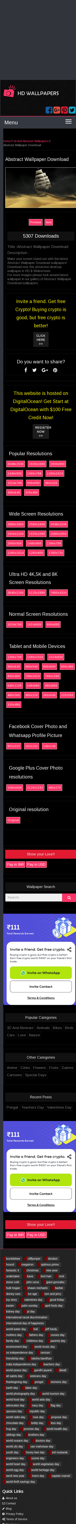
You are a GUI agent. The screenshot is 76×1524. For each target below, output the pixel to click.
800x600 (43, 483)
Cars (20, 1035)
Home (16, 141)
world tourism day (53, 1393)
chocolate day (15, 1423)
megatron (27, 1264)
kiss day (56, 1423)
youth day (12, 1452)
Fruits (63, 1068)
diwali (62, 1370)
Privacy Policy (13, 1513)
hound (10, 1264)
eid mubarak (59, 1452)
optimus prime (50, 1264)
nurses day (57, 1335)
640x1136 (24, 685)
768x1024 (42, 676)
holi (35, 1329)
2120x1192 (45, 787)
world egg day (15, 1470)
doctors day (43, 1440)
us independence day (19, 1352)
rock (61, 1276)
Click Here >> (50, 339)
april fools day (53, 1305)
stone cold (12, 1282)
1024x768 (24, 483)
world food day (15, 1399)
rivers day (38, 1475)
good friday (57, 1299)
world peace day (16, 1370)
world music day (44, 1346)
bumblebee (13, 1258)
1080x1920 (45, 657)
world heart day (16, 1464)
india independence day (21, 1364)
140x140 (59, 746)
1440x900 (24, 473)
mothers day (14, 1335)
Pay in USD (46, 865)
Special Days (45, 1075)
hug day (11, 1428)
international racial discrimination (26, 1317)
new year (52, 1270)
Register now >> (52, 431)
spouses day (14, 1411)
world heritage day (42, 1470)
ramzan (45, 1352)
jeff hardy (51, 1329)
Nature (44, 1035)
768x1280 (62, 676)
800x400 (23, 676)
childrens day (34, 1340)
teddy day (37, 1423)
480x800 (61, 685)
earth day (12, 1387)
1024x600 (44, 624)
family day (12, 1340)
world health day (57, 1428)
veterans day (38, 1376)
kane (30, 1276)
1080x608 (24, 787)
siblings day (13, 1434)
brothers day (36, 1434)
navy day (37, 1405)
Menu (11, 122)
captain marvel (61, 1475)
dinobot (52, 1258)
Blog (7, 1508)
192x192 (41, 746)
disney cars (13, 1293)
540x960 (43, 685)
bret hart (46, 1276)
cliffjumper (34, 1258)
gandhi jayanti (43, 1370)
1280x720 (65, 552)
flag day (56, 1405)
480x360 (23, 695)
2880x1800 (25, 524)
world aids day (41, 1399)
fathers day (36, 1335)
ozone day (38, 1458)
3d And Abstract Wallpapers (40, 141)
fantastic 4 (12, 1270)
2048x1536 (25, 464)
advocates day (15, 1405)
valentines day (33, 1299)
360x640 (23, 492)
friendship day (15, 1358)
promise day (31, 1428)
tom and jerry (53, 1293)
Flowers (49, 1068)
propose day (59, 1417)
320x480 (41, 492)
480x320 (61, 483)
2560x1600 (47, 524)
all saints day (14, 1376)
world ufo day (14, 1446)
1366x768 (44, 473)
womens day (59, 1382)
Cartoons (24, 1075)
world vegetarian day (46, 1464)
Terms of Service (14, 1519)
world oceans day (17, 1440)
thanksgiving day (16, 1382)
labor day (31, 1387)
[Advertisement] (38, 40)
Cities (35, 1068)
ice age (32, 1293)
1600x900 (67, 464)
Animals (52, 1028)
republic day (37, 1411)
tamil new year (15, 1475)
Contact (9, 1503)
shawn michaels (37, 1288)
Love (31, 1035)
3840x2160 (25, 592)
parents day (57, 1340)
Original (23, 820)
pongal (39, 1382)
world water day (16, 1329)
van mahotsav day (42, 1446)
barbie (59, 1288)
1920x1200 (25, 533)
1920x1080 (47, 464)
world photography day (20, 1393)
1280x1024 (65, 473)
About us (9, 1498)
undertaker (13, 1276)
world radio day (15, 1417)
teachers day (52, 1364)
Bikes (67, 1028)
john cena (33, 1282)
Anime (22, 1068)
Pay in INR (25, 865)
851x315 (23, 746)
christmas (33, 1270)
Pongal (22, 1107)
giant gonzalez (55, 1282)
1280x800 (46, 552)
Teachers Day (42, 1107)
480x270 (64, 787)
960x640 (23, 666)
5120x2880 (47, 592)
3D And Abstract (30, 1028)
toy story (11, 1299)
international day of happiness (25, 1323)
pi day (31, 1311)
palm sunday (29, 1305)
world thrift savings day (20, 1481)
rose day (38, 1417)
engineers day (15, 1458)
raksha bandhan (41, 1358)
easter (10, 1305)
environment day (16, 1346)
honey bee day (35, 1452)
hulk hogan (13, 1288)
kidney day (13, 1311)
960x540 (41, 666)
